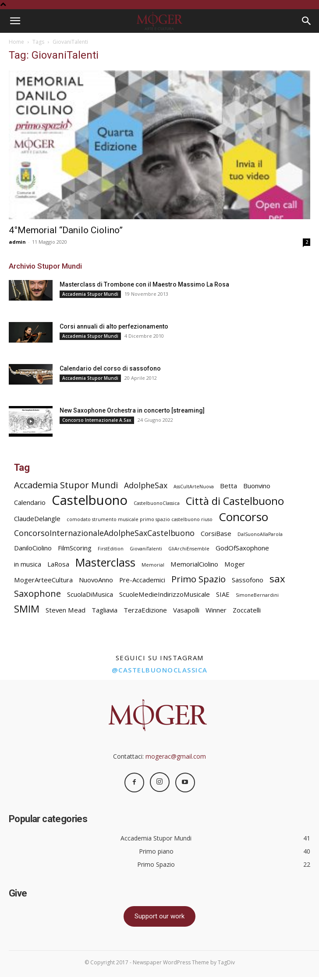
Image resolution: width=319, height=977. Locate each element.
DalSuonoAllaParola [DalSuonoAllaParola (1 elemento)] (260, 534)
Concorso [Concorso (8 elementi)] (243, 517)
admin (17, 241)
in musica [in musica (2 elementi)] (27, 564)
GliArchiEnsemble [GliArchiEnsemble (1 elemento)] (188, 549)
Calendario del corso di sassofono (110, 368)
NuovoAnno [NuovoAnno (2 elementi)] (96, 579)
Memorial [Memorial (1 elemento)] (153, 565)
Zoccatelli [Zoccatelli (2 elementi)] (247, 610)
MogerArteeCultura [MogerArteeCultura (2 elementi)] (43, 579)
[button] (15, 21)
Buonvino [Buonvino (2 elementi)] (256, 485)
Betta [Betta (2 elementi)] (228, 485)
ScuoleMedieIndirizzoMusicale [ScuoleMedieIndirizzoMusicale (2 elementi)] (164, 594)
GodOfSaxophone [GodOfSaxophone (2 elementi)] (242, 547)
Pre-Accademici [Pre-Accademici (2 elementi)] (142, 579)
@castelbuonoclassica (160, 669)
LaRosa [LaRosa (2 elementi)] (58, 564)
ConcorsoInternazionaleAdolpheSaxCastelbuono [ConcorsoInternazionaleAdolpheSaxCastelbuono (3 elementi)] (104, 533)
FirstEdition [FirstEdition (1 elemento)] (111, 549)
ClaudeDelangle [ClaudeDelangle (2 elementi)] (37, 518)
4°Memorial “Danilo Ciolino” (66, 230)
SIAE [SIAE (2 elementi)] (223, 594)
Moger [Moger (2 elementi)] (234, 564)
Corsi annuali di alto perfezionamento (114, 326)
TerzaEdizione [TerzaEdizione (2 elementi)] (145, 610)
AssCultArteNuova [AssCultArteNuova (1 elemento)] (194, 486)
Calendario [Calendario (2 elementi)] (30, 502)
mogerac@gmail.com (175, 756)
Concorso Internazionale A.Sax (96, 420)
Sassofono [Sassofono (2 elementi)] (247, 579)
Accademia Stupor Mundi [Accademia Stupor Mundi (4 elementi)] (66, 485)
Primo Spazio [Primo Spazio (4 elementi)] (198, 579)
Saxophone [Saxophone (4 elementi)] (37, 593)
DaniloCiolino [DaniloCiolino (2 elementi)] (33, 547)
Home (16, 42)
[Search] (306, 21)
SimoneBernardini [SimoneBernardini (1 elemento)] (257, 595)
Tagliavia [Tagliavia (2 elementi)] (104, 610)
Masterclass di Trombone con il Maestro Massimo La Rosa (144, 284)
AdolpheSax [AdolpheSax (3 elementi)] (145, 485)
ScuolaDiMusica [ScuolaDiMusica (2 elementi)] (90, 594)
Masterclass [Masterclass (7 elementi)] (105, 562)
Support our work (159, 916)
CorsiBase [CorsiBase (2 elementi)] (216, 533)
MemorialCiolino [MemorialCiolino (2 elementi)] (194, 564)
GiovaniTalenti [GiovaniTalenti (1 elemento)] (146, 549)
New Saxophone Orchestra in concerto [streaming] (132, 410)
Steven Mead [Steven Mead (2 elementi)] (65, 610)
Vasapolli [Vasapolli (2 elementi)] (186, 610)
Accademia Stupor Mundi (90, 294)
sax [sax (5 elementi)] (277, 578)
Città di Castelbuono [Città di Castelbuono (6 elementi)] (235, 501)
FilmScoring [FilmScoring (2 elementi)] (75, 547)
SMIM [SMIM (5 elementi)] (26, 608)
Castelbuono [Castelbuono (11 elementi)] (90, 500)
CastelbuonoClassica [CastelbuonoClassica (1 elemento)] (157, 503)
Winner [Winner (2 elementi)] (216, 610)
